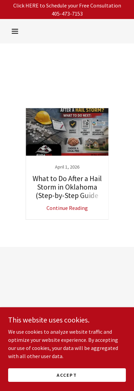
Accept (67, 375)
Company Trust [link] (67, 92)
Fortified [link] (66, 99)
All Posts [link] (30, 92)
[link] (67, 164)
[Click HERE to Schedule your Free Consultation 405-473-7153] (67, 9)
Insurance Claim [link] (103, 99)
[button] (15, 31)
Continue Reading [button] (67, 207)
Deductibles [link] (34, 99)
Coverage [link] (104, 92)
